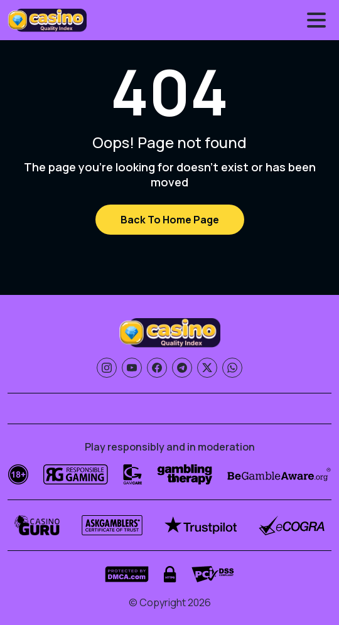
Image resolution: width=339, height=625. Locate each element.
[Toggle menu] (316, 20)
